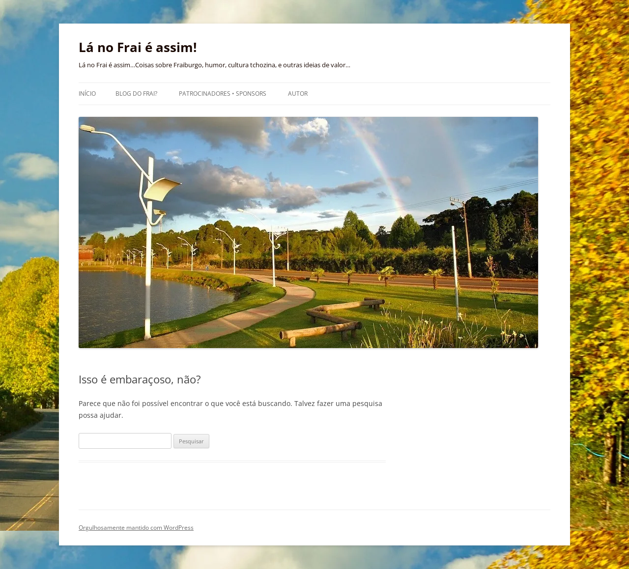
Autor (298, 93)
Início (87, 93)
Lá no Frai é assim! (138, 47)
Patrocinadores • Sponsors (222, 93)
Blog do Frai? (136, 93)
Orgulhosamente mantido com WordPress (136, 527)
